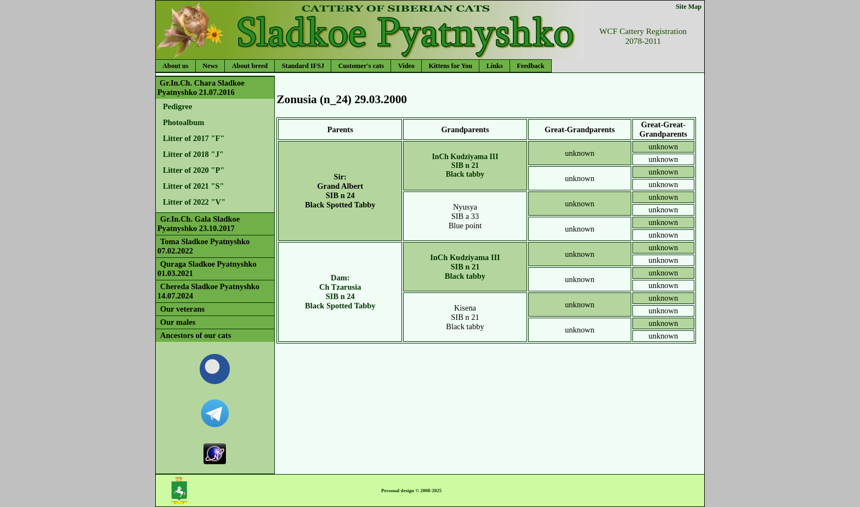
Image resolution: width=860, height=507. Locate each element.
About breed (250, 66)
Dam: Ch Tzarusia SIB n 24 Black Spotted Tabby (340, 291)
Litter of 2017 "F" (193, 138)
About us (175, 66)
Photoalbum (183, 122)
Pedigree (177, 106)
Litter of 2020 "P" (193, 170)
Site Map (688, 6)
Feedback (530, 66)
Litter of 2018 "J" (193, 154)
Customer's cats (361, 66)
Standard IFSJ (303, 66)
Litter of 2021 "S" (193, 186)
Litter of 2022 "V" (194, 202)
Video (406, 66)
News (210, 66)
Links (494, 66)
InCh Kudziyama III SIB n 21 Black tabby (465, 165)
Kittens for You (450, 66)
